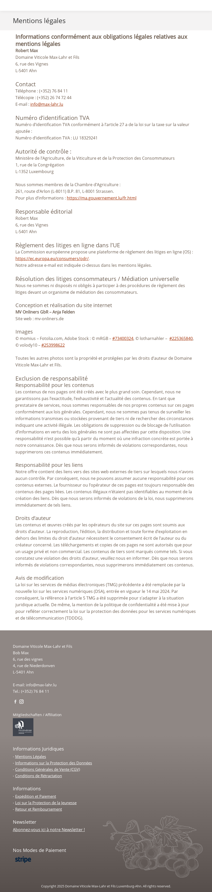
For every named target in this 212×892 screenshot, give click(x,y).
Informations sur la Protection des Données (53, 762)
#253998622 (53, 345)
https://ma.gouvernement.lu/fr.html (101, 198)
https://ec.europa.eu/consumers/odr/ (52, 258)
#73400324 (122, 338)
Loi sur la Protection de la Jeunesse (46, 802)
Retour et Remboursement (38, 809)
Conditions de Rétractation (38, 775)
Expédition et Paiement (35, 796)
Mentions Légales (30, 756)
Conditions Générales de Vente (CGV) (47, 769)
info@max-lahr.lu (46, 104)
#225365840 (181, 338)
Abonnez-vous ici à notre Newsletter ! (49, 829)
